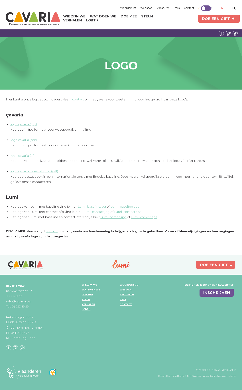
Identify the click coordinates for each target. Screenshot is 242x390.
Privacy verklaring (224, 370)
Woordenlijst (128, 8)
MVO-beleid (203, 370)
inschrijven (216, 292)
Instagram (228, 33)
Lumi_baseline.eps (125, 206)
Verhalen (88, 304)
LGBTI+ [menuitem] (92, 20)
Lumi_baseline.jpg (92, 206)
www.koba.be (229, 376)
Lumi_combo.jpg (113, 217)
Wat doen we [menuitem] (103, 16)
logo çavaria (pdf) (23, 140)
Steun (86, 299)
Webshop (146, 8)
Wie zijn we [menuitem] (74, 16)
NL (223, 8)
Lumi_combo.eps (144, 217)
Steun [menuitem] (147, 16)
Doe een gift (216, 19)
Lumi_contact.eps (127, 212)
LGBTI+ (86, 309)
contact (78, 99)
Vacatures (163, 8)
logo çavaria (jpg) (23, 124)
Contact (189, 8)
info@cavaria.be (18, 301)
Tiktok (235, 33)
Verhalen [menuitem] (72, 20)
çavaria (33, 18)
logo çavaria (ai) (22, 155)
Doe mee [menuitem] (129, 16)
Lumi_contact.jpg (96, 212)
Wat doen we (91, 289)
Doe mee (87, 294)
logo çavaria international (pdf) (34, 171)
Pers (177, 8)
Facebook (221, 33)
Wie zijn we (89, 284)
